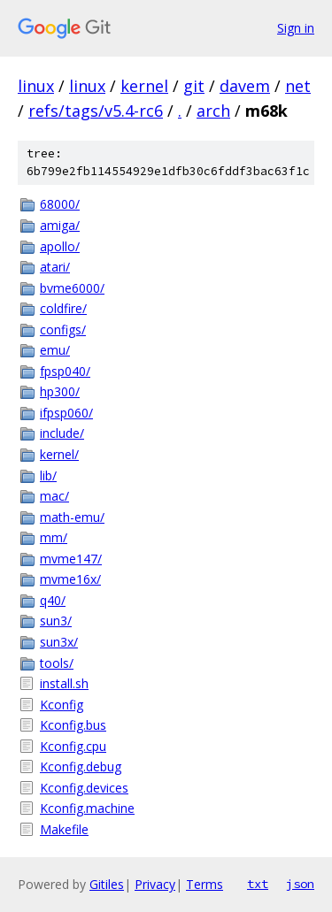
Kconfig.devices (84, 787)
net (298, 85)
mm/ (53, 537)
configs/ (63, 329)
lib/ (48, 475)
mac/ (54, 495)
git (194, 85)
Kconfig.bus (73, 725)
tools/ (56, 663)
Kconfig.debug (80, 766)
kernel (144, 85)
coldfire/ (63, 308)
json (300, 884)
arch (213, 110)
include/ (62, 433)
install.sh (64, 683)
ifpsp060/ (66, 412)
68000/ (60, 203)
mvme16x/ (70, 579)
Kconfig (61, 704)
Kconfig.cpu (73, 746)
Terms (204, 884)
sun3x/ (59, 641)
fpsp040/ (65, 371)
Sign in (295, 27)
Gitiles (106, 884)
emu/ (55, 349)
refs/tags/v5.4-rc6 (95, 110)
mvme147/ (71, 558)
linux (36, 85)
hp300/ (60, 391)
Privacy (155, 884)
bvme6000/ (72, 288)
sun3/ (56, 620)
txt (257, 884)
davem (245, 85)
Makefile (64, 829)
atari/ (55, 266)
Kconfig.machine (87, 808)
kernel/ (59, 454)
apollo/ (60, 246)
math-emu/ (72, 517)
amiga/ (60, 225)
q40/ (53, 600)
